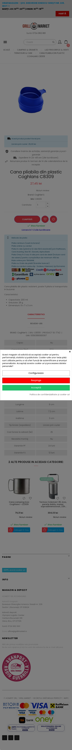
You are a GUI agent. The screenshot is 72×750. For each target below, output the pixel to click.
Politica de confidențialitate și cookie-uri (50, 394)
